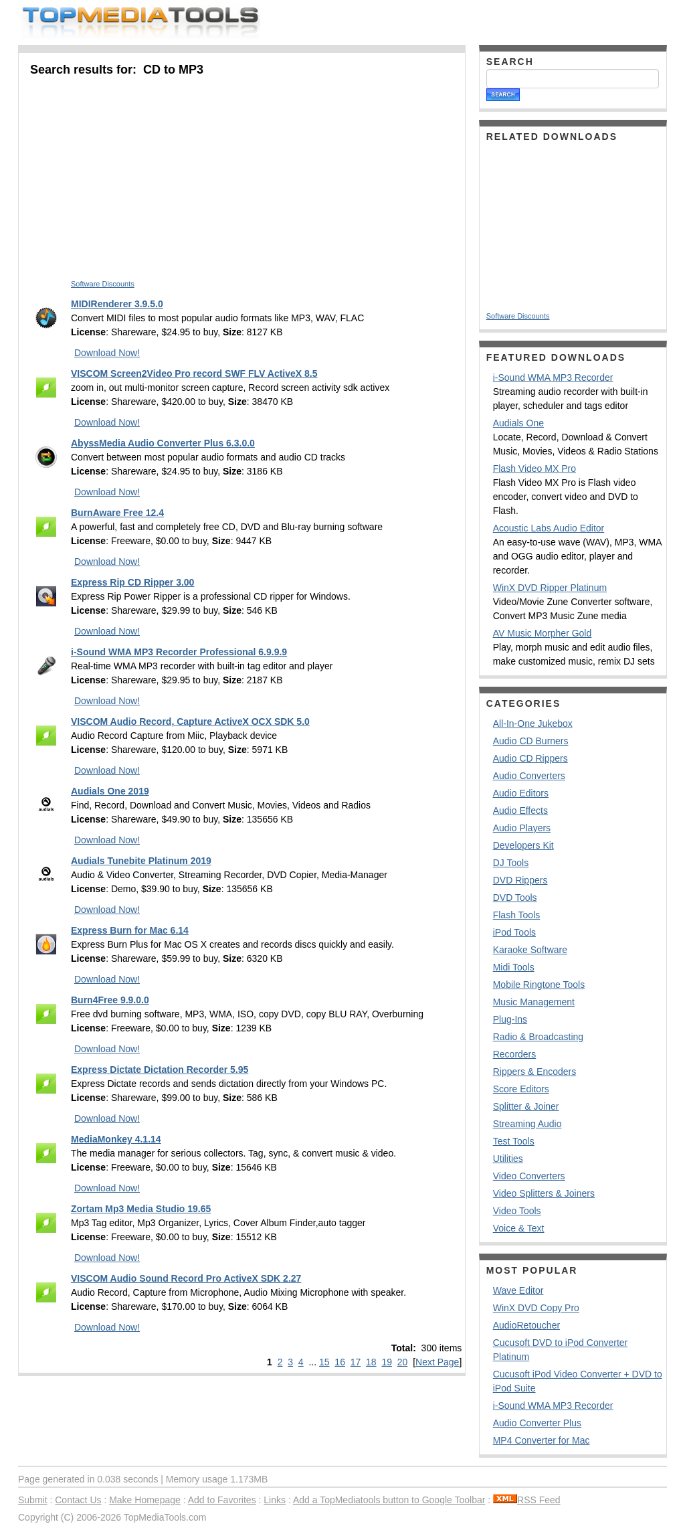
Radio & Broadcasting (538, 1036)
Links (275, 1500)
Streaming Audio (527, 1123)
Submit (32, 1500)
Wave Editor (518, 1290)
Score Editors (521, 1089)
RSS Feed (527, 1500)
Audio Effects (520, 810)
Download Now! (107, 352)
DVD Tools (515, 897)
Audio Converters (529, 775)
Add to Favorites (222, 1500)
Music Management (534, 1002)
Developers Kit (523, 845)
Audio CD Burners (531, 741)
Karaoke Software (530, 949)
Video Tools (517, 1210)
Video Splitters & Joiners (544, 1193)
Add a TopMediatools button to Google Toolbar (389, 1500)
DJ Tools (510, 862)
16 (339, 1362)
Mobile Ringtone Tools (539, 984)
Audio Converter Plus (537, 1423)
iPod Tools (514, 932)
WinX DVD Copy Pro (536, 1307)
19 (386, 1362)
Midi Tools (513, 967)
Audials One (518, 423)
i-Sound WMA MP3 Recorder (553, 377)
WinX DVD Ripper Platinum (550, 587)
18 (371, 1362)
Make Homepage (145, 1500)
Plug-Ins (510, 1019)
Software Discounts (102, 284)
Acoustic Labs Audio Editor (549, 528)
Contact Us (78, 1500)
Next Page (437, 1362)
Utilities (508, 1158)
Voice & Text (519, 1228)
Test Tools (513, 1141)
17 (356, 1362)
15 (324, 1362)
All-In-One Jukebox (533, 723)
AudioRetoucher (526, 1325)
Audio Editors (521, 793)
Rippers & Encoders (535, 1071)
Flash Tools (517, 915)
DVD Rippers (520, 880)
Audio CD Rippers (530, 758)
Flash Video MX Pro (534, 468)
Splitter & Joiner (526, 1106)
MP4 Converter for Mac (541, 1440)
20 (402, 1362)
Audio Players (522, 828)
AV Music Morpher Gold (542, 633)
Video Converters (529, 1176)
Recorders (514, 1054)
